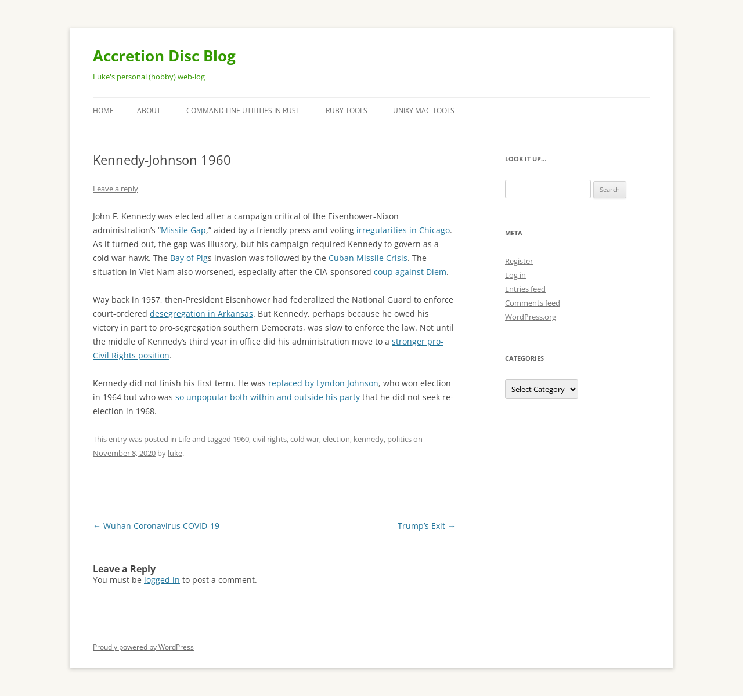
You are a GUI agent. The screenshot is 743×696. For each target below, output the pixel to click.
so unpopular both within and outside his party (267, 397)
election (336, 439)
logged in (162, 579)
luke (175, 453)
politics (399, 439)
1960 (241, 439)
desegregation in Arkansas (201, 313)
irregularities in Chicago (403, 229)
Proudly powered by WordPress (143, 647)
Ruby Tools (346, 110)
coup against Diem (410, 271)
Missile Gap (183, 229)
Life (184, 439)
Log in (515, 275)
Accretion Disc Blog (164, 55)
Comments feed (532, 303)
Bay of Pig (189, 257)
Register (519, 261)
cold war (304, 439)
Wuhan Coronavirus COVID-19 (156, 525)
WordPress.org (530, 316)
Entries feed (525, 289)
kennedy (369, 439)
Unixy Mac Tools (424, 110)
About (149, 110)
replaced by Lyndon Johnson (323, 383)
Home (103, 110)
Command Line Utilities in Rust (243, 110)
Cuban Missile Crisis (368, 257)
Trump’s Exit (427, 525)
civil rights (270, 439)
